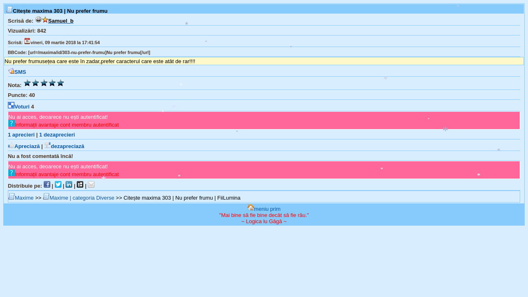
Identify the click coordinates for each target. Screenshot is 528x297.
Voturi (19, 107)
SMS (17, 72)
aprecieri (21, 135)
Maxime (21, 198)
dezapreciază (64, 146)
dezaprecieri (57, 135)
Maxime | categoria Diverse (78, 198)
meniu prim (264, 209)
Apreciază (24, 146)
